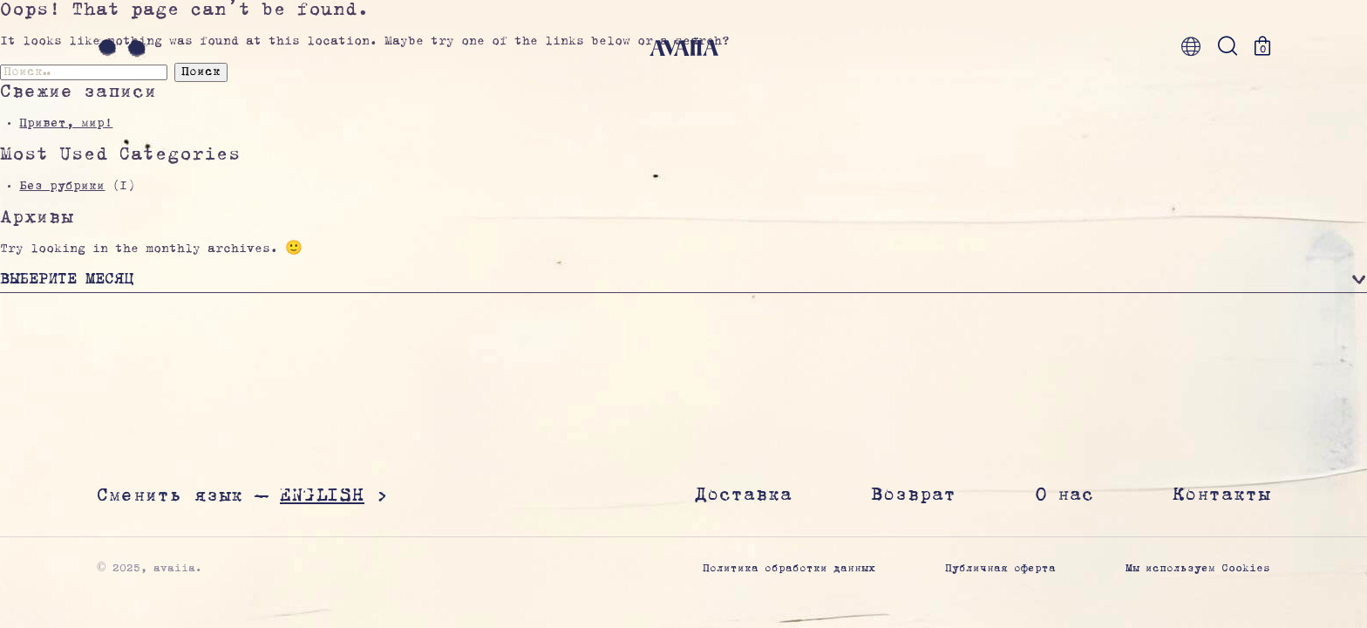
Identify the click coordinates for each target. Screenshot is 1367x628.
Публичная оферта (1000, 569)
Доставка (743, 495)
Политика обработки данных (789, 569)
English (322, 495)
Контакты (1221, 495)
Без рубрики (62, 186)
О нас (1064, 495)
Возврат (913, 495)
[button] (683, 281)
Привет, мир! (65, 124)
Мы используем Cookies (1198, 569)
